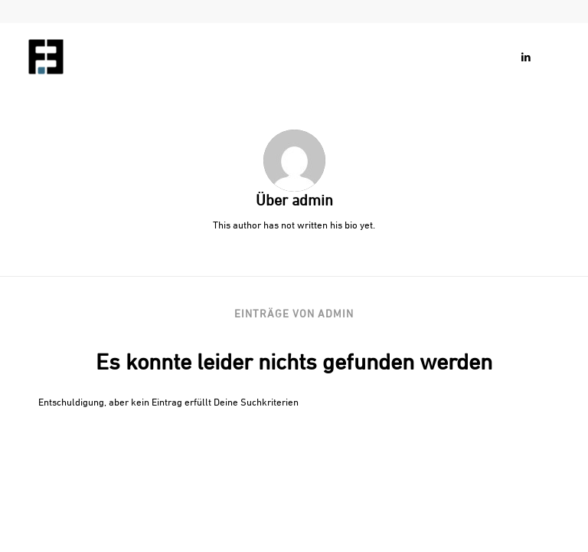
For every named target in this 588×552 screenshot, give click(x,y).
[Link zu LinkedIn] (525, 56)
